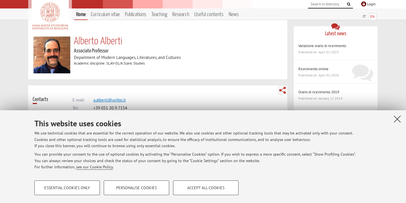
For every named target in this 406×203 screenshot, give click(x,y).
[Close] (397, 118)
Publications (135, 14)
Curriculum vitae (105, 14)
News (234, 14)
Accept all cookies (205, 187)
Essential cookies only (67, 187)
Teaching (159, 14)
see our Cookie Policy (94, 166)
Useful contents (209, 14)
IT (364, 16)
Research (180, 14)
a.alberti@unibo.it (109, 100)
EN (372, 16)
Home (81, 14)
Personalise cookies (136, 187)
